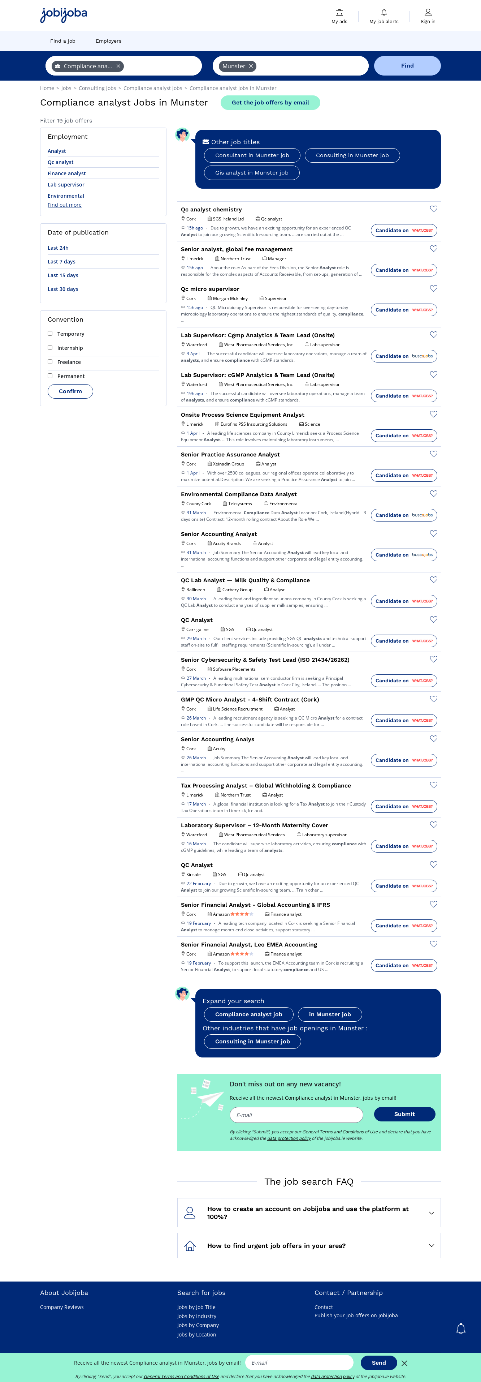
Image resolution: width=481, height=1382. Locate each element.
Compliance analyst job (248, 1014)
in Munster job (330, 1014)
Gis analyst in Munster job (252, 172)
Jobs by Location (196, 1334)
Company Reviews (62, 1307)
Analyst (57, 150)
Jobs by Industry (196, 1316)
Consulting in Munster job (352, 155)
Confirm (70, 391)
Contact (324, 1307)
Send (379, 1362)
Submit (404, 1114)
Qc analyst (61, 162)
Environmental (66, 195)
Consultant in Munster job (252, 155)
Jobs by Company (198, 1325)
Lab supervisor (66, 184)
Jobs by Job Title (196, 1307)
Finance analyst (67, 173)
